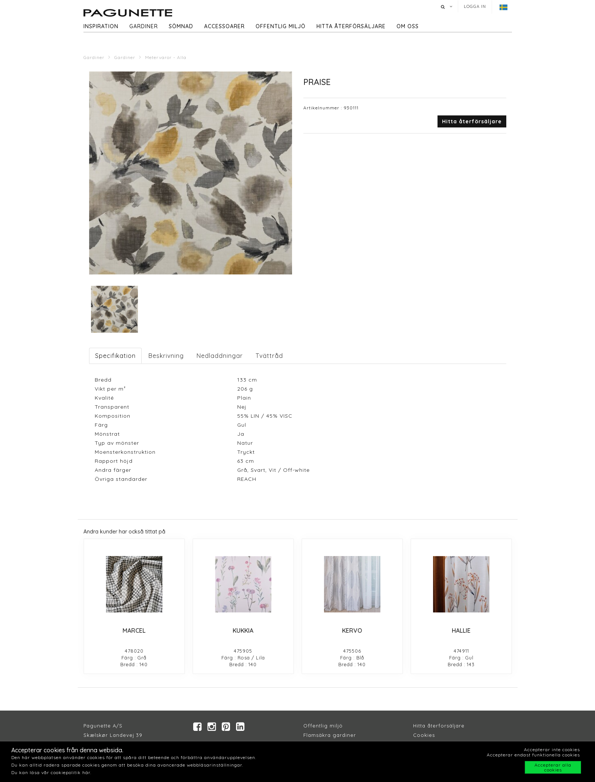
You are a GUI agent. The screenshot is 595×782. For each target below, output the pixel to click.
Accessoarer (224, 26)
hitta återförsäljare (351, 26)
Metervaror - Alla (165, 57)
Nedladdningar (220, 355)
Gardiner (143, 26)
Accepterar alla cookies (552, 767)
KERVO (352, 630)
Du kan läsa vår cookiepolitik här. (51, 772)
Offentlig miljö (281, 26)
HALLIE (461, 630)
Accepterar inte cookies (552, 749)
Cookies (424, 735)
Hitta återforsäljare (439, 726)
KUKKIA (243, 630)
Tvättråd (269, 355)
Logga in (475, 6)
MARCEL (134, 630)
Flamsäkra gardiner (329, 735)
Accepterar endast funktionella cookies (533, 754)
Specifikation (115, 355)
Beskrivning (166, 355)
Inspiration (100, 26)
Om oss (408, 26)
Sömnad (181, 26)
